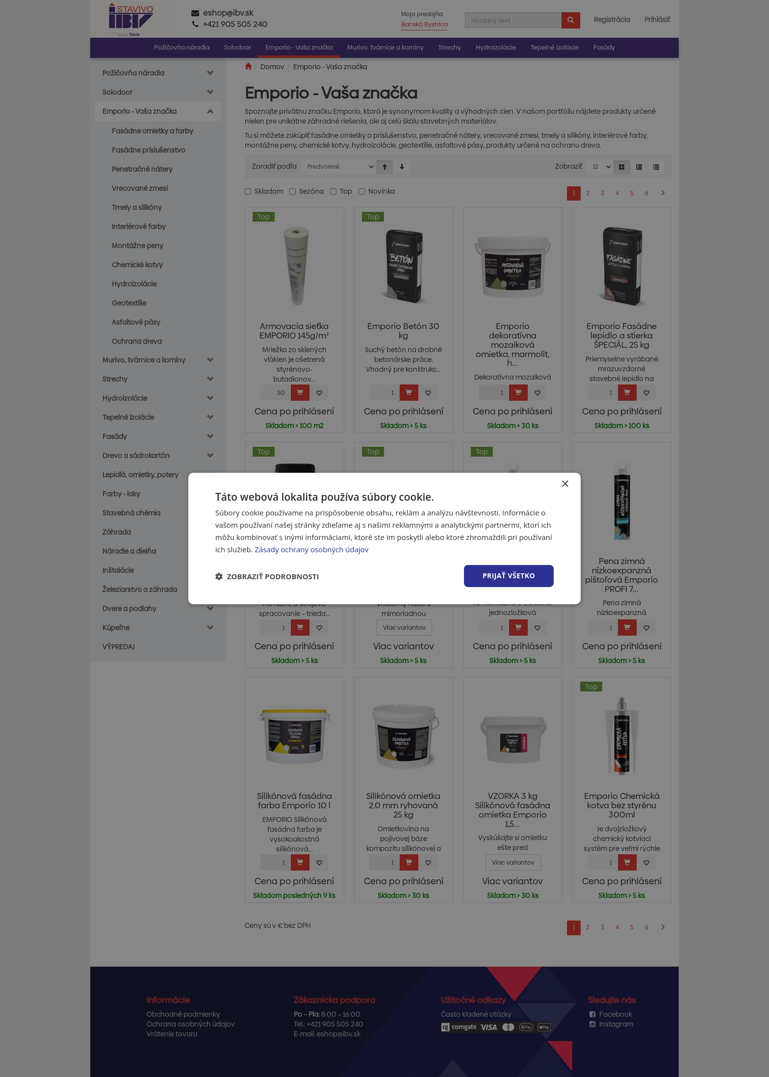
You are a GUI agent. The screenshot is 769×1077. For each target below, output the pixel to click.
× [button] (564, 484)
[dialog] (384, 538)
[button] (267, 576)
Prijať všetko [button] (509, 575)
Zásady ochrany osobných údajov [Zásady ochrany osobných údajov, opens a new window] (311, 549)
